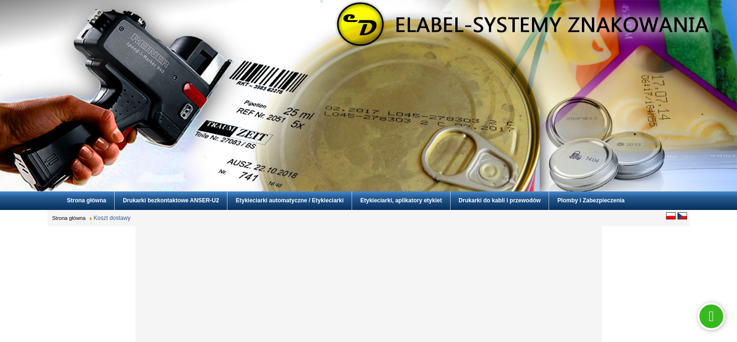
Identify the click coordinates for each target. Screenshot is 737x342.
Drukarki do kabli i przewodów (500, 200)
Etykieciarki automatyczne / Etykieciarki (290, 200)
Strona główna (87, 200)
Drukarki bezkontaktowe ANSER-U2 (171, 200)
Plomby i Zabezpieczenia (590, 200)
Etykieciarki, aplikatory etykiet (401, 200)
